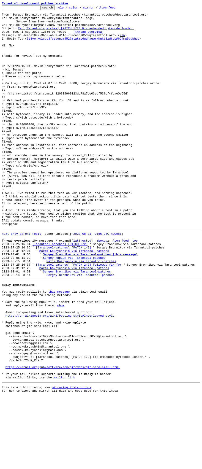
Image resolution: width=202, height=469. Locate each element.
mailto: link (64, 449)
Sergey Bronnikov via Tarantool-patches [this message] (90, 303)
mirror (95, 9)
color (80, 9)
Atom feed (114, 9)
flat (75, 286)
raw (122, 41)
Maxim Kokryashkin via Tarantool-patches (74, 299)
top (134, 286)
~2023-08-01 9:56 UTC (90, 278)
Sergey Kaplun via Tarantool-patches (74, 307)
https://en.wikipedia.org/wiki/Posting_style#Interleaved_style (60, 375)
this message (59, 346)
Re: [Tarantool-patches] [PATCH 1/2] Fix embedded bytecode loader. (76, 33)
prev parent (20, 278)
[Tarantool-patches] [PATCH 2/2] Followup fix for (78, 315)
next (5, 278)
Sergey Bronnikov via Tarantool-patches (77, 323)
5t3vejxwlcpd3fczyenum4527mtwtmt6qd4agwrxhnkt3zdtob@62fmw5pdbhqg (83, 45)
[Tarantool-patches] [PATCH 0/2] (60, 290)
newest (116, 278)
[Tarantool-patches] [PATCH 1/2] (63, 295)
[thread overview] (88, 37)
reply (36, 278)
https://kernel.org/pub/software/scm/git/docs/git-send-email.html (62, 437)
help (67, 9)
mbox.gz (102, 286)
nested (85, 286)
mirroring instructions (71, 460)
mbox (60, 363)
